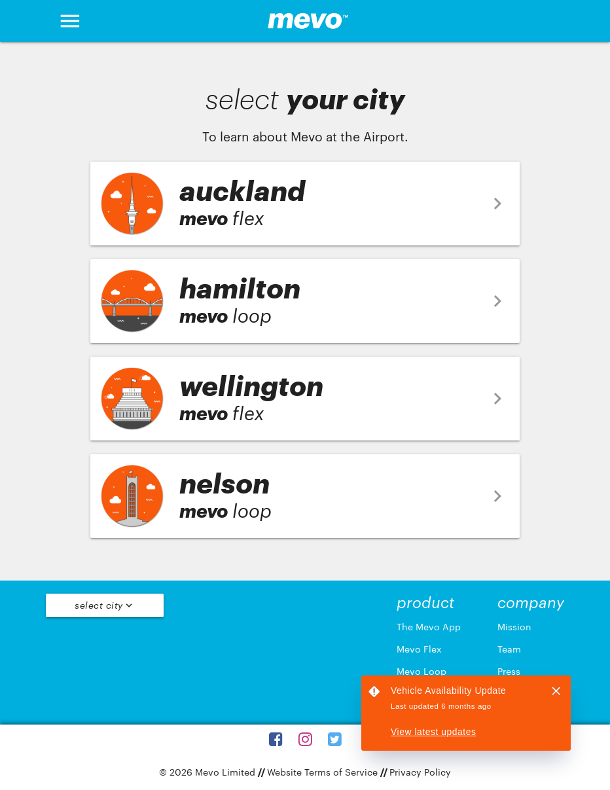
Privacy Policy (420, 772)
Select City (105, 605)
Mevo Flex (419, 649)
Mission (514, 626)
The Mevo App (429, 626)
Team (509, 649)
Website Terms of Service (322, 772)
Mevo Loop (421, 671)
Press (508, 671)
